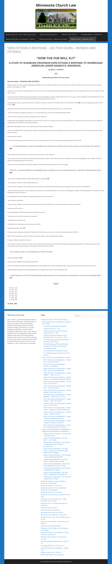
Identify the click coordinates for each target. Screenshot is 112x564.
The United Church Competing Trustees (55, 351)
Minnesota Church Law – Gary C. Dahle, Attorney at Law (22, 34)
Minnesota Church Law (56, 5)
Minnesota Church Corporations (50, 34)
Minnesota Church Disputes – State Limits (53, 515)
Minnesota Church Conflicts (71, 34)
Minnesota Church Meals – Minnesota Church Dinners (53, 39)
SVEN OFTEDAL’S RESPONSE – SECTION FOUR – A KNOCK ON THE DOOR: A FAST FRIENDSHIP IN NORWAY (55, 451)
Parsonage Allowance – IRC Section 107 (91, 34)
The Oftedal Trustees (49, 348)
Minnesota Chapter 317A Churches (51, 492)
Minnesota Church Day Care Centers (52, 512)
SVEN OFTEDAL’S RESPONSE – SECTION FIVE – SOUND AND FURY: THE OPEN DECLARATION (56, 444)
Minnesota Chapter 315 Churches (51, 485)
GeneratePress (67, 561)
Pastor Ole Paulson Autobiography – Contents (56, 357)
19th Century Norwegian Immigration (55, 326)
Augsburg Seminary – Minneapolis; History (83, 39)
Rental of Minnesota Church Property (52, 555)
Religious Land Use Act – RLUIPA (51, 552)
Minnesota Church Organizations (51, 526)
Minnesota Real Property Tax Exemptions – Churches (22, 39)
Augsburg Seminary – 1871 (51, 328)
